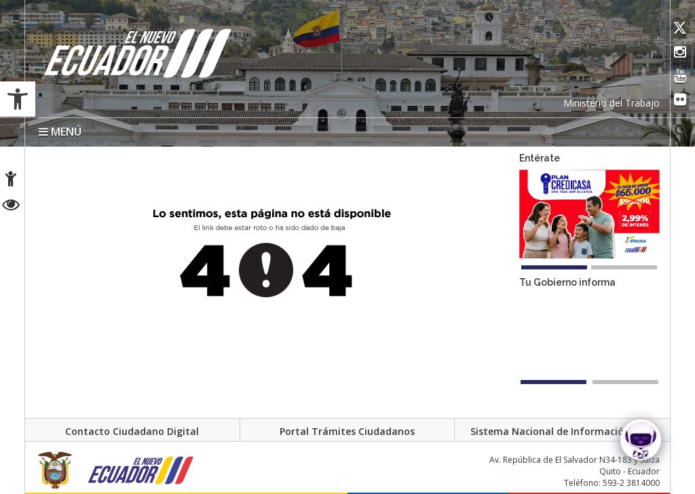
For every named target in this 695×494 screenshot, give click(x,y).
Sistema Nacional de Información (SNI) (562, 431)
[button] (17, 99)
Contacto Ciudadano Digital (132, 431)
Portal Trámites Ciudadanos (347, 431)
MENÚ (60, 131)
